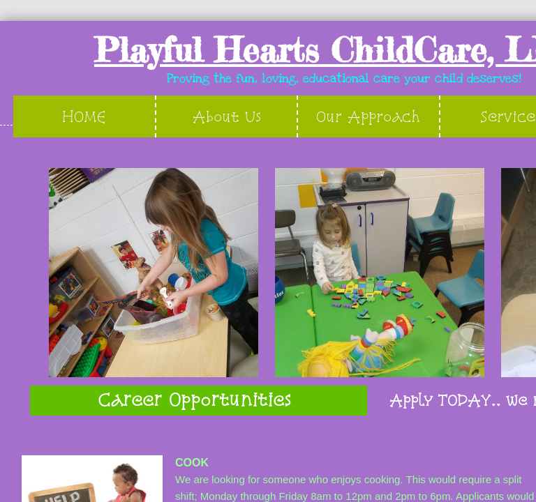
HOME (84, 116)
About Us (227, 116)
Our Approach (368, 116)
